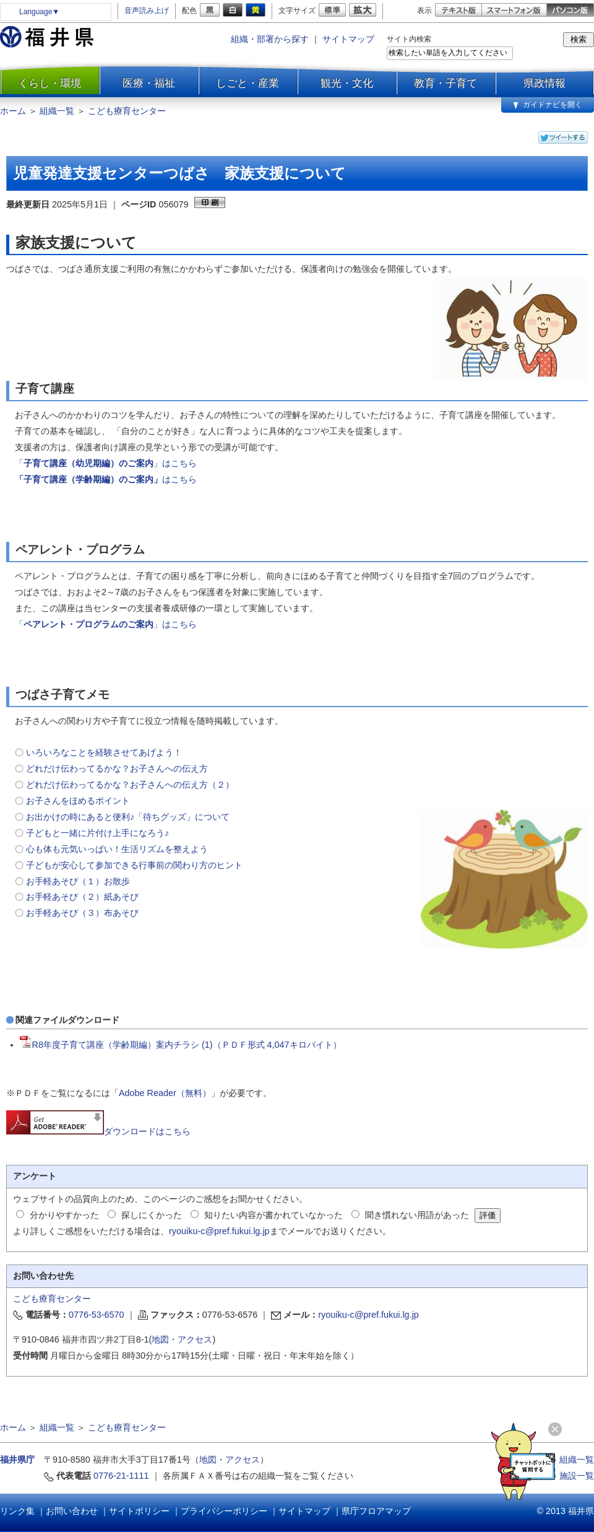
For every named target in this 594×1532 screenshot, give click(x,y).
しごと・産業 (247, 83)
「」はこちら (106, 463)
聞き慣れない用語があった (417, 1215)
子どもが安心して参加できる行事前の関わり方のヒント (134, 865)
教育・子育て (445, 83)
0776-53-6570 (96, 1315)
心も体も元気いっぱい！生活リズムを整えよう (117, 849)
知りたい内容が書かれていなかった (273, 1215)
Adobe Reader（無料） (165, 1093)
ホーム (13, 111)
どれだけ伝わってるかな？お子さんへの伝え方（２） (130, 785)
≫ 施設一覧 (571, 1476)
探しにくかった (151, 1215)
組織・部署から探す (270, 39)
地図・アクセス (182, 1339)
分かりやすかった (64, 1215)
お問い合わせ (72, 1511)
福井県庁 (17, 1460)
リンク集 (17, 1511)
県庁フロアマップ (376, 1511)
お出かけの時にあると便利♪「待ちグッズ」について (128, 817)
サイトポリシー (139, 1511)
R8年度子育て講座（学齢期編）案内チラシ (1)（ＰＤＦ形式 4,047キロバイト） (181, 1045)
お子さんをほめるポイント (78, 801)
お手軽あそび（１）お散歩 (78, 881)
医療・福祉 (149, 83)
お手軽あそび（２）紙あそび (82, 897)
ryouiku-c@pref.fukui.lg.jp (219, 1231)
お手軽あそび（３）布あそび (83, 913)
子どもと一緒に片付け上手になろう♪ (97, 833)
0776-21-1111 (121, 1476)
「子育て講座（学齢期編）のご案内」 (88, 479)
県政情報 (544, 83)
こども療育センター (127, 111)
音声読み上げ (146, 10)
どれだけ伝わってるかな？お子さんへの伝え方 (117, 768)
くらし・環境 (49, 83)
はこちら (179, 479)
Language (39, 11)
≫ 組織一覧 (571, 1460)
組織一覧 (57, 111)
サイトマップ (348, 39)
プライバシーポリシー (224, 1511)
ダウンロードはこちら (98, 1131)
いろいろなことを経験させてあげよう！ (104, 752)
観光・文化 (347, 83)
